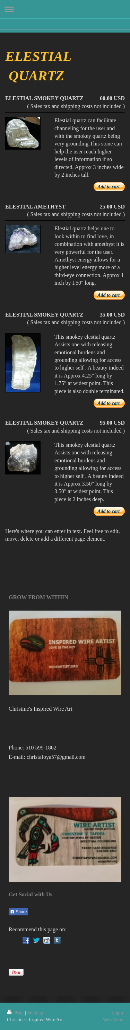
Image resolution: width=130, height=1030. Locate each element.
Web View (113, 1019)
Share (18, 911)
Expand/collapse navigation (65, 9)
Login (117, 1012)
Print (16, 1012)
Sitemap (35, 1012)
